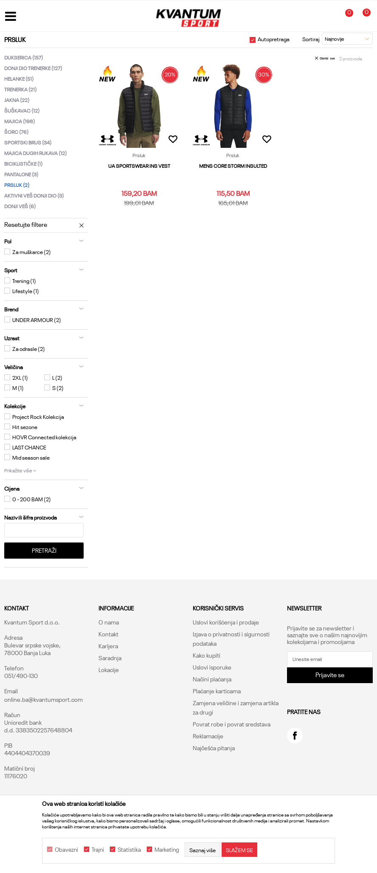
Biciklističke (23, 163)
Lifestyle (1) (25, 290)
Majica (19, 120)
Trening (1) (24, 280)
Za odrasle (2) (28, 348)
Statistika (129, 849)
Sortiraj (311, 38)
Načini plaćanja (212, 679)
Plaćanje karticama (217, 691)
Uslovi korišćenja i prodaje (226, 622)
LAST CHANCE (29, 447)
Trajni (98, 849)
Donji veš (20, 205)
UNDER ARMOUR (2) (36, 319)
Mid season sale (31, 457)
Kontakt (108, 634)
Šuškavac (21, 110)
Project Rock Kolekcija (38, 416)
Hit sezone (24, 426)
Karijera (108, 646)
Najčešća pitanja (214, 748)
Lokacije (108, 669)
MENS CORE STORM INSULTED (232, 165)
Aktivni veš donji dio (34, 195)
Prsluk (16, 184)
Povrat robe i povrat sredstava (231, 724)
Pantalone (21, 174)
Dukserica (23, 57)
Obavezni (66, 849)
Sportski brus (27, 142)
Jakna (16, 99)
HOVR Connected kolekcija (44, 437)
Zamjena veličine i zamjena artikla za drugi (236, 707)
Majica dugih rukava (35, 152)
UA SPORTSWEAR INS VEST (139, 165)
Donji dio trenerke (33, 67)
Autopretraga (274, 38)
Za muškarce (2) (31, 251)
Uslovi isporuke (212, 667)
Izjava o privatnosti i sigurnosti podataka (231, 638)
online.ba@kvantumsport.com (43, 699)
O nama (108, 622)
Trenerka (20, 89)
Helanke (19, 78)
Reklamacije (208, 736)
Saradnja (109, 657)
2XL (20, 377)
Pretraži (44, 550)
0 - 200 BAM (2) (31, 499)
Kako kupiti (206, 655)
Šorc (16, 131)
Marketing (167, 849)
